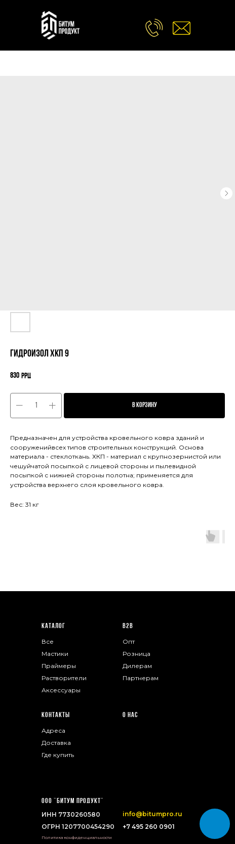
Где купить (58, 755)
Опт (129, 641)
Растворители (64, 678)
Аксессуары (61, 690)
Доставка (56, 742)
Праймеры (59, 666)
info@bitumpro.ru (152, 814)
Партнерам (141, 678)
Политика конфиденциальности (77, 837)
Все (48, 641)
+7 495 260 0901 (149, 826)
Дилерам (137, 666)
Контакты (56, 715)
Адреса (53, 730)
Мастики (55, 653)
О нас (130, 715)
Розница (136, 653)
